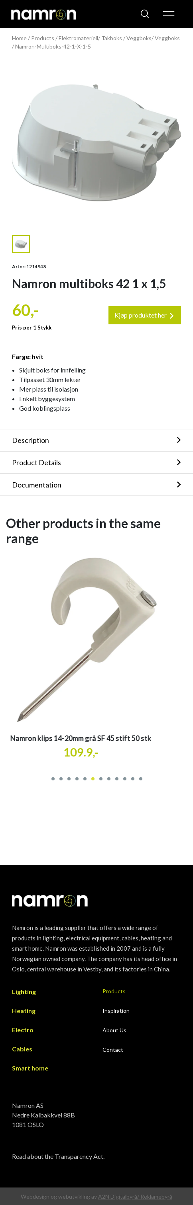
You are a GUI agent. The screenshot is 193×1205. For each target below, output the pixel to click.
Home (19, 38)
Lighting (24, 991)
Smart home (30, 1068)
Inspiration (116, 1010)
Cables (22, 1049)
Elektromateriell (78, 38)
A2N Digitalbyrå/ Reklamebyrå (135, 1196)
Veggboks (167, 38)
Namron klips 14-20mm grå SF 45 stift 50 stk (90, 738)
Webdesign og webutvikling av (59, 1196)
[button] (53, 777)
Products (42, 38)
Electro (22, 1029)
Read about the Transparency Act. (58, 1156)
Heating (23, 1010)
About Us (114, 1030)
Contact (112, 1049)
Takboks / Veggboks (126, 38)
